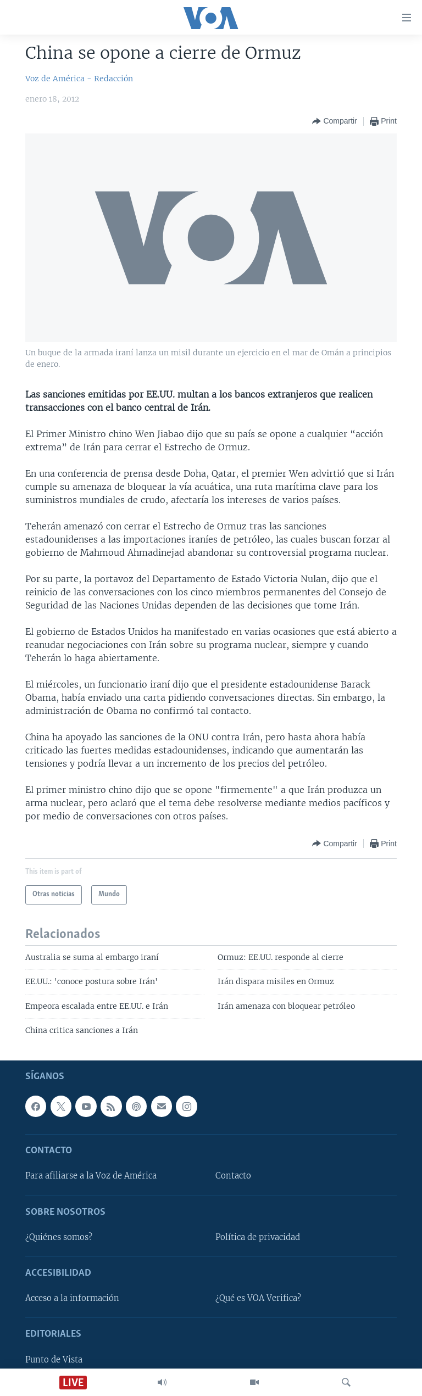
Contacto (233, 1176)
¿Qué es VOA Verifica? (258, 1298)
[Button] (334, 121)
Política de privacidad (257, 1237)
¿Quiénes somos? (58, 1237)
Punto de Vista (53, 1359)
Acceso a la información (72, 1298)
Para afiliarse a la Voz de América (91, 1176)
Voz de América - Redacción (79, 78)
